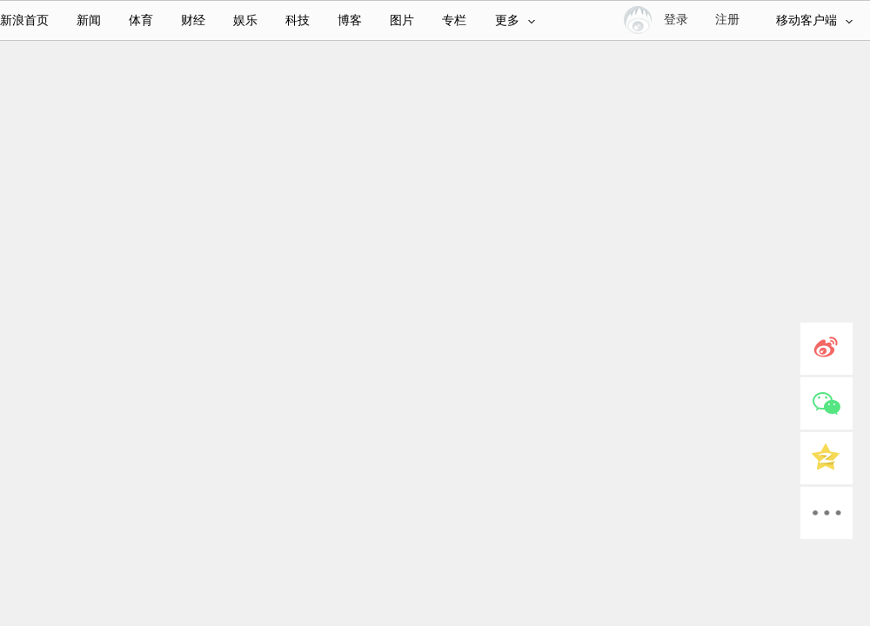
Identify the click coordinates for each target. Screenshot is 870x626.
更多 (515, 20)
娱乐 (245, 20)
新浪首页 (24, 20)
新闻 (89, 20)
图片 (402, 20)
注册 (727, 19)
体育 (141, 20)
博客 (350, 20)
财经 (193, 20)
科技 (297, 20)
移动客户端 (814, 20)
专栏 (454, 20)
